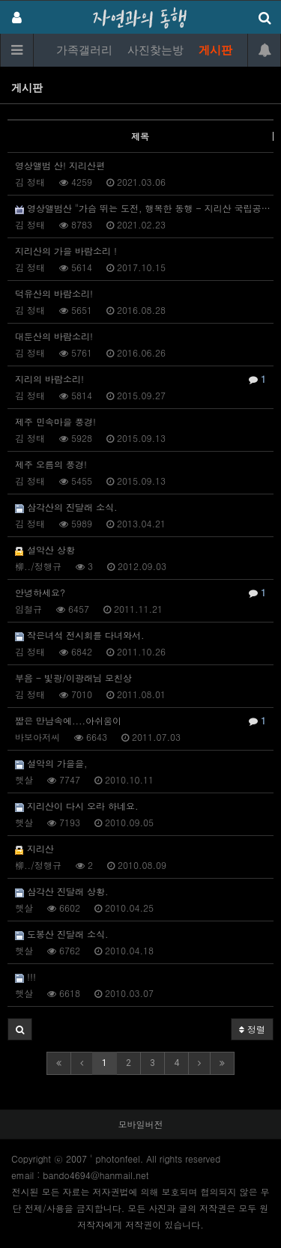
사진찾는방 (155, 50)
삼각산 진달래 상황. (62, 891)
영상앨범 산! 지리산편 (60, 165)
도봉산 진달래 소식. (62, 933)
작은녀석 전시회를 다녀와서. (80, 634)
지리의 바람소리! (140, 379)
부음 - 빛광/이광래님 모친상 (73, 677)
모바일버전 (140, 1124)
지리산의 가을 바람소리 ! (66, 250)
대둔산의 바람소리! (54, 336)
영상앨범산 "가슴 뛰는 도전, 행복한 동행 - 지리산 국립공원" (144, 208)
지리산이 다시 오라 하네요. (77, 805)
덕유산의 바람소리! (54, 293)
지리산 (34, 848)
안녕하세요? (140, 592)
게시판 (215, 50)
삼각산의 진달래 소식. (66, 506)
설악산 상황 (45, 549)
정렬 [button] (252, 1029)
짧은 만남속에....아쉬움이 (140, 720)
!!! (25, 976)
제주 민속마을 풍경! (55, 421)
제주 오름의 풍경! (51, 464)
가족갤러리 (84, 50)
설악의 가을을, (51, 763)
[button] (19, 1029)
